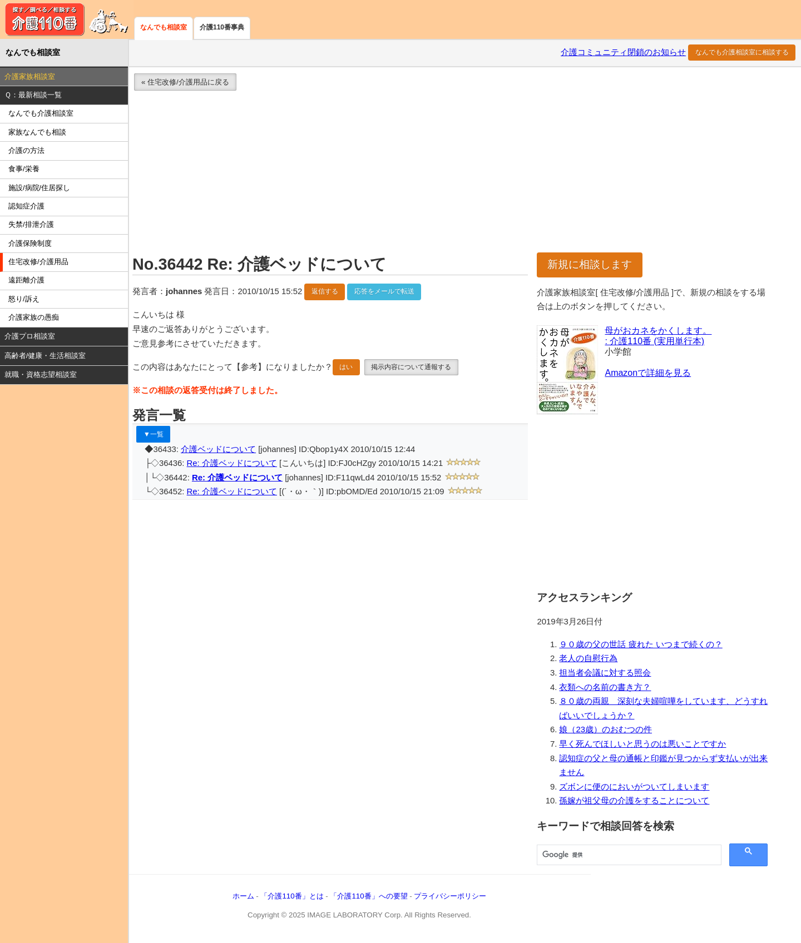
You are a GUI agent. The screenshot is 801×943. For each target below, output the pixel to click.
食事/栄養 (23, 169)
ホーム (243, 896)
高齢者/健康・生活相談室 (45, 355)
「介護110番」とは (291, 896)
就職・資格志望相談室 (40, 374)
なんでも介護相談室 (40, 113)
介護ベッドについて (218, 449)
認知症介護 (26, 206)
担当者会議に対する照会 (605, 672)
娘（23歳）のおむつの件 (605, 729)
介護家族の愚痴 (33, 317)
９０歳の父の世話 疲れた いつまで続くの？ (640, 644)
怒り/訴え (23, 299)
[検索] (628, 855)
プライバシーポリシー (450, 896)
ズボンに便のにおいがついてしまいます (634, 786)
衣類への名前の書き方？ (605, 687)
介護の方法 (26, 150)
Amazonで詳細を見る (648, 373)
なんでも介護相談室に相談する (742, 52)
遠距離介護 (26, 280)
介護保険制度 (30, 243)
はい (346, 367)
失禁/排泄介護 (31, 224)
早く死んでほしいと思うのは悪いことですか (642, 743)
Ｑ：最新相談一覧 (33, 95)
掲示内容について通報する (411, 367)
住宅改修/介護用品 (38, 261)
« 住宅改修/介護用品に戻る (185, 82)
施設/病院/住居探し (39, 187)
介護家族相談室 (29, 76)
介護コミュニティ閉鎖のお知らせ (623, 52)
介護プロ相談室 (29, 336)
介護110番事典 (222, 27)
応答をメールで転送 (384, 291)
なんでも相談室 (163, 27)
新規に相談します (589, 264)
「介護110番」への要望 (368, 896)
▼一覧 (154, 434)
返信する (325, 291)
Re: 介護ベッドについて (232, 463)
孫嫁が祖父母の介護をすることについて (634, 800)
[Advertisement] (458, 174)
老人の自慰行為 (588, 658)
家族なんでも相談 (37, 132)
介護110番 (67, 19)
